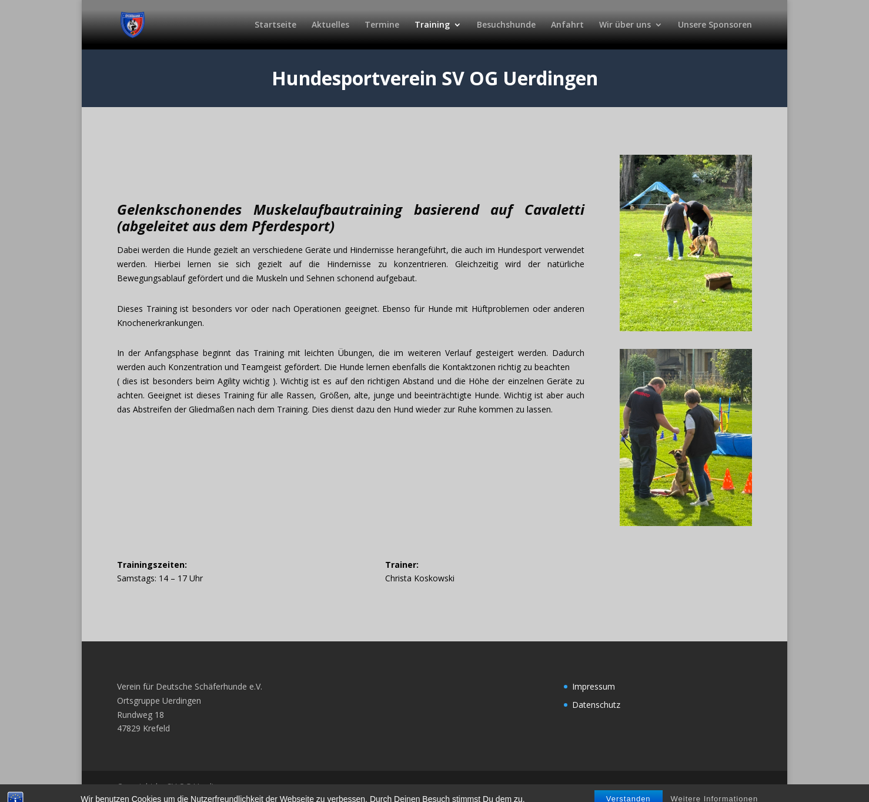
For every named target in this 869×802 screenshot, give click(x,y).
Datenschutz (596, 704)
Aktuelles (330, 25)
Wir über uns (625, 25)
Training (432, 25)
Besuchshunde (506, 25)
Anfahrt (567, 25)
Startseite (275, 25)
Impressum (593, 686)
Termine (382, 25)
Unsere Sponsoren (715, 25)
